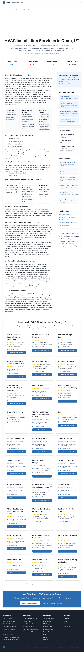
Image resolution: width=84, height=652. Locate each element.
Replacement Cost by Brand (11, 640)
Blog (44, 634)
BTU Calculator (7, 618)
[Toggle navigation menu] (80, 2)
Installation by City (28, 626)
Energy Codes (47, 626)
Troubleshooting (48, 618)
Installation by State (29, 624)
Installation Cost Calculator (11, 637)
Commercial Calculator (10, 632)
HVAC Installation (28, 621)
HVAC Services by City (30, 618)
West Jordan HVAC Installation (67, 220)
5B (11, 64)
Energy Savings (48, 629)
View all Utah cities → (64, 225)
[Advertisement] (42, 25)
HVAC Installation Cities (16, 9)
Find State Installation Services (52, 603)
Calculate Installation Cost (30, 603)
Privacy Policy (68, 626)
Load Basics (47, 621)
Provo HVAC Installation (65, 214)
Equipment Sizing (8, 634)
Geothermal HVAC (28, 632)
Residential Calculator (9, 629)
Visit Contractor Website (16, 352)
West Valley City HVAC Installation (68, 222)
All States (46, 637)
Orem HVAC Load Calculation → (68, 84)
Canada (45, 640)
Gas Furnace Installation (30, 629)
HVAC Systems (48, 624)
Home (6, 9)
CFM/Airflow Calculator (10, 626)
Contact (66, 624)
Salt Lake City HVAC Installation (67, 217)
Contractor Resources (50, 632)
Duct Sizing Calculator (9, 621)
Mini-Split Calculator (9, 624)
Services (66, 618)
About (66, 621)
